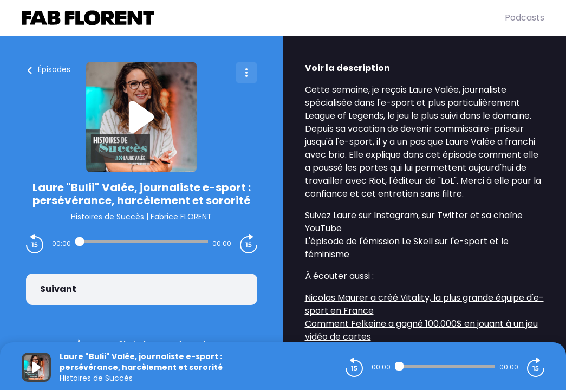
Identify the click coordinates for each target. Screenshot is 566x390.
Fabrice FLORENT (181, 216)
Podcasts (524, 17)
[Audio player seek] (141, 241)
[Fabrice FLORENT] (263, 18)
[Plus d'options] (246, 72)
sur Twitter (445, 215)
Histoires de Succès (107, 216)
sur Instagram (388, 215)
